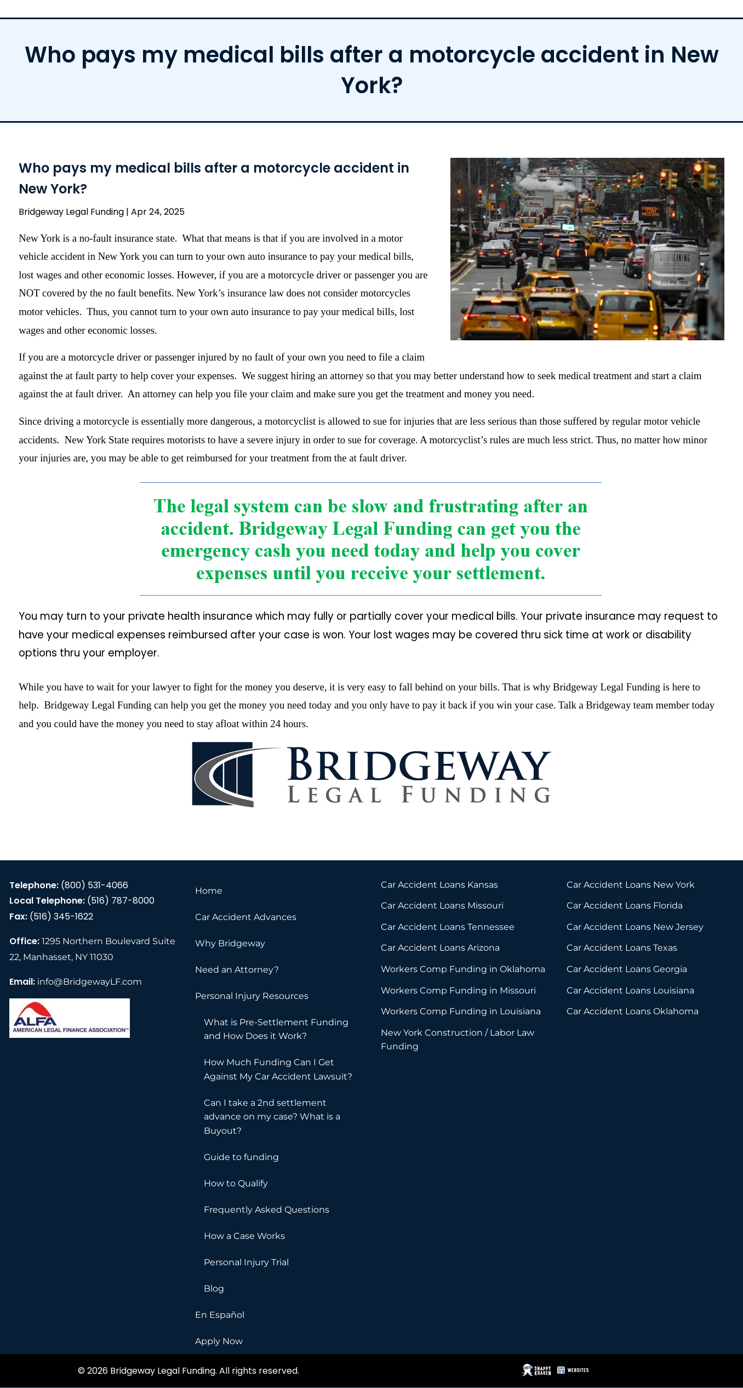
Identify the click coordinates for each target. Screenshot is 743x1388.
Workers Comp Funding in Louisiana (461, 1011)
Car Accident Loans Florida (625, 905)
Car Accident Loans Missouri (442, 905)
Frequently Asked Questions (266, 1209)
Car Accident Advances (245, 917)
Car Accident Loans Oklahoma (633, 1011)
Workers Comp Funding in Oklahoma (463, 969)
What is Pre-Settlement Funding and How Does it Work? (276, 1029)
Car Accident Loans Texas (622, 948)
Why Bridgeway (230, 943)
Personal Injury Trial (246, 1262)
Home (208, 891)
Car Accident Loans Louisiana (630, 990)
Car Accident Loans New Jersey (635, 927)
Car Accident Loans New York (631, 884)
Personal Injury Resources (251, 996)
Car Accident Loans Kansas (439, 884)
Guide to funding (241, 1157)
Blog (214, 1288)
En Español (219, 1315)
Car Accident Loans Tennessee (448, 927)
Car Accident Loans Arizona (440, 948)
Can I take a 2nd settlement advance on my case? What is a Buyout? (272, 1117)
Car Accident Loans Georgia (627, 969)
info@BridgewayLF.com (89, 981)
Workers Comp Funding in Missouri (458, 990)
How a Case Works (244, 1236)
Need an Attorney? (237, 969)
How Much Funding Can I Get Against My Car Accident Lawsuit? (278, 1069)
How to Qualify (236, 1183)
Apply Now (219, 1341)
